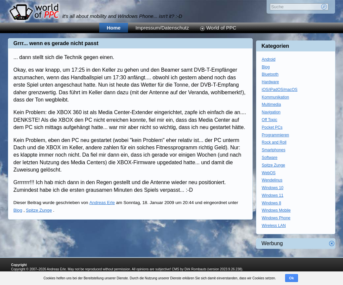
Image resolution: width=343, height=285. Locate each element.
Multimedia (271, 104)
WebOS (269, 173)
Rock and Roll (274, 142)
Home (114, 28)
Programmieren (275, 135)
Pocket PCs (272, 127)
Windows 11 (272, 195)
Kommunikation (275, 97)
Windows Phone (276, 218)
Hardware (270, 82)
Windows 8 (271, 203)
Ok (291, 278)
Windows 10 (272, 187)
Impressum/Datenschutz (162, 28)
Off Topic (269, 119)
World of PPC (221, 28)
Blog (18, 210)
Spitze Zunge (39, 210)
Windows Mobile (276, 210)
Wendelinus (272, 180)
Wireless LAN (274, 225)
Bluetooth (270, 74)
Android (268, 59)
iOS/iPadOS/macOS (279, 89)
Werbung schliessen (331, 243)
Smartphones (273, 150)
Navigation (271, 112)
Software (269, 157)
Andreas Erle (102, 202)
